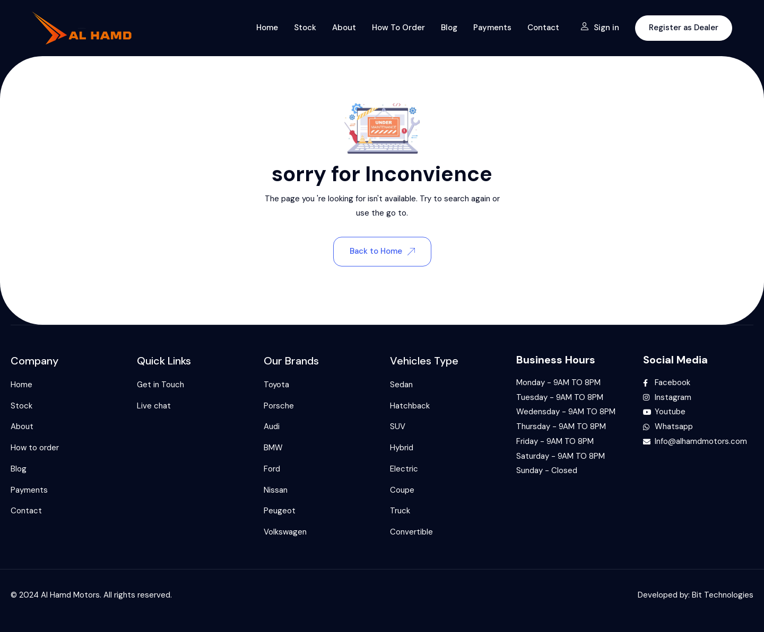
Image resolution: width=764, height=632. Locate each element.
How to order (398, 27)
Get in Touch (160, 384)
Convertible (411, 532)
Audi (272, 426)
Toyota (276, 384)
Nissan (276, 490)
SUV (397, 426)
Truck (400, 510)
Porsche (279, 405)
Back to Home (382, 251)
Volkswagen (285, 532)
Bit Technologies (722, 595)
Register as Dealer (683, 27)
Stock (305, 27)
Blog (449, 27)
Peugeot (280, 510)
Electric (404, 469)
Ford (272, 469)
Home (267, 27)
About (344, 27)
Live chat (154, 405)
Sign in (599, 27)
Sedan (401, 384)
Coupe (402, 490)
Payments (492, 27)
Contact (543, 27)
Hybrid (401, 447)
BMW (273, 447)
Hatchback (410, 405)
